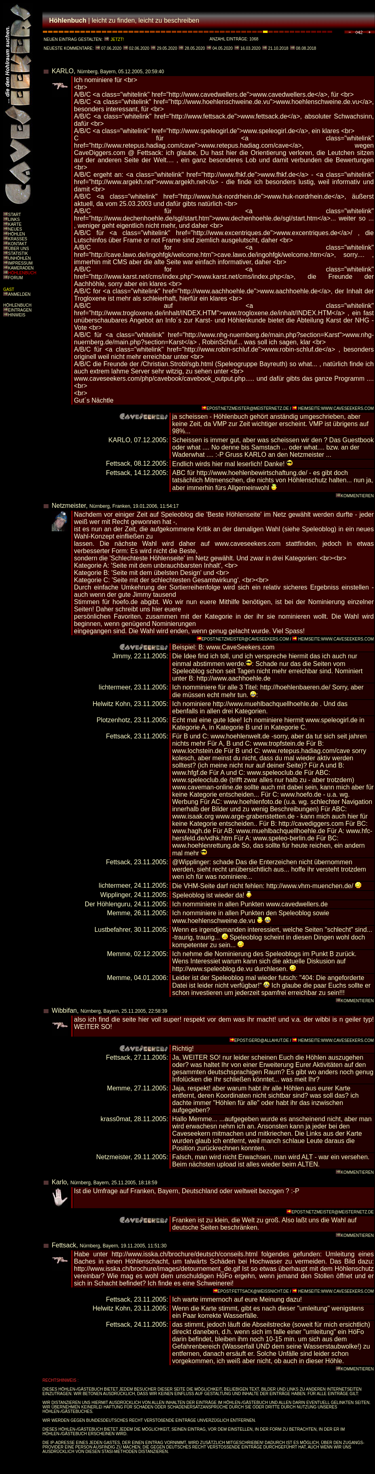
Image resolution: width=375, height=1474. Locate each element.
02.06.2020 (139, 48)
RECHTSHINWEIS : (60, 1380)
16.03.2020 (250, 48)
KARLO (63, 71)
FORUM (15, 278)
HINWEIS (16, 315)
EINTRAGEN (20, 310)
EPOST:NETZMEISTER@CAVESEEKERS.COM (245, 639)
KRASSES (17, 239)
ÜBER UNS (18, 248)
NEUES (15, 229)
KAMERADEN (21, 268)
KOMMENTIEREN (357, 496)
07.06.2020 (111, 48)
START (14, 214)
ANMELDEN (19, 294)
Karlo (59, 1182)
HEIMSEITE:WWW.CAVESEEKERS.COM (336, 408)
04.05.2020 (222, 48)
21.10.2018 (278, 48)
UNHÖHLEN (19, 258)
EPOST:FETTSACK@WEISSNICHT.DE (253, 1291)
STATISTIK (18, 253)
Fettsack (64, 1245)
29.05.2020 (166, 48)
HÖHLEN (16, 234)
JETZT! (117, 39)
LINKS (14, 219)
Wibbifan (64, 1010)
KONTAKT (17, 244)
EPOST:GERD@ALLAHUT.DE (261, 1040)
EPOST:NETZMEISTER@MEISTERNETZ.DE (247, 408)
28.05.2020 (194, 48)
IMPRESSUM (20, 263)
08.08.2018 (305, 48)
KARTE (14, 224)
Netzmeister (69, 505)
